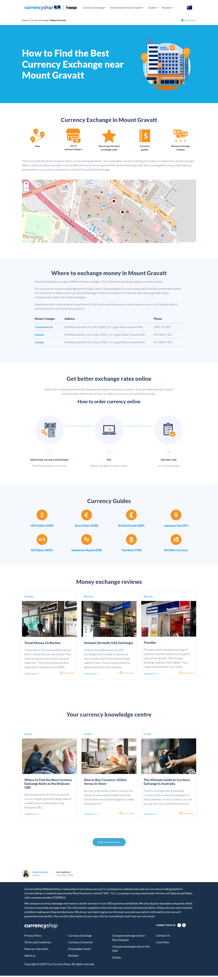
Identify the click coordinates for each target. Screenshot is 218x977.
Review (29, 597)
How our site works (36, 950)
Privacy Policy (33, 937)
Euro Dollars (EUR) (86, 527)
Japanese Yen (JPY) (176, 527)
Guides (152, 7)
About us (29, 956)
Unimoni (40, 336)
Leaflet (182, 242)
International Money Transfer (126, 7)
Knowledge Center (79, 950)
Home (25, 20)
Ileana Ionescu (40, 873)
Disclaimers (188, 20)
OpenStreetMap (191, 242)
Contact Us (163, 937)
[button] (122, 214)
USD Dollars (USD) (42, 527)
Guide (28, 735)
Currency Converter (80, 943)
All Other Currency (176, 551)
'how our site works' (143, 917)
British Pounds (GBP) (131, 527)
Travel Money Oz (46, 328)
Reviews (166, 7)
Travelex (40, 343)
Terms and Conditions (37, 943)
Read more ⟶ (34, 674)
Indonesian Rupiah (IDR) (86, 551)
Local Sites (162, 943)
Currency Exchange (93, 7)
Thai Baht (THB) (131, 551)
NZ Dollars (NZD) (42, 551)
